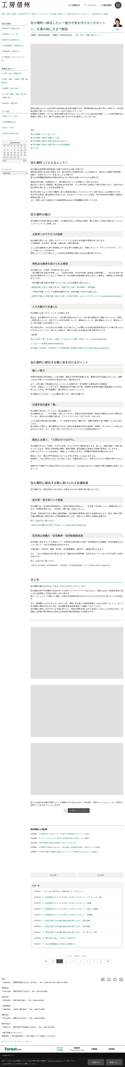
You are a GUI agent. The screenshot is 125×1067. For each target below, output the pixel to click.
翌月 (25, 161)
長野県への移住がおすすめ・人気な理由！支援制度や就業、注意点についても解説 (70, 847)
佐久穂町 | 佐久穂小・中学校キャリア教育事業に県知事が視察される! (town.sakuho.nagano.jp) (70, 348)
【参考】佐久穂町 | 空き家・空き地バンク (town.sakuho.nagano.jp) (58, 525)
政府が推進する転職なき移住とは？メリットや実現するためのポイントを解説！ (69, 852)
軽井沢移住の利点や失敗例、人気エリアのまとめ (58, 843)
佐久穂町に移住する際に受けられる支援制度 (51, 145)
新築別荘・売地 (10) (11, 51)
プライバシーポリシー (24, 1041)
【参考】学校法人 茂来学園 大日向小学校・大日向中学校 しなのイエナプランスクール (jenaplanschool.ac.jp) (76, 296)
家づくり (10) (8, 128)
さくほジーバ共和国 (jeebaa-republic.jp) (47, 344)
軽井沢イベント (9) (10, 34)
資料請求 (107, 5)
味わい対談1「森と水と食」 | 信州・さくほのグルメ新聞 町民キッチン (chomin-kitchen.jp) (68, 339)
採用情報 (112, 1049)
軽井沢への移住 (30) (11, 28)
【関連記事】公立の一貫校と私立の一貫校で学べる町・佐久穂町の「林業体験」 (64, 287)
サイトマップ (8, 1041)
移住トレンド (96, 35)
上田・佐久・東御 (82, 35)
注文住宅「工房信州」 (59, 1049)
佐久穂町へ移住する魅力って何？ (47, 138)
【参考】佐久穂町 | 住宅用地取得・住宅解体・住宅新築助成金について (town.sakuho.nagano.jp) (70, 565)
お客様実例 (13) (9, 122)
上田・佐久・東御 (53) (12, 73)
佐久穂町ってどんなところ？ (45, 134)
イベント (91, 5)
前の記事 (53, 875)
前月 (4, 161)
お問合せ (75, 5)
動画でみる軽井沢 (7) (11, 40)
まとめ (35, 148)
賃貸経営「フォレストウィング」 (77, 1049)
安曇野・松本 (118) (10, 88)
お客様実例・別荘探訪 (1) (13, 46)
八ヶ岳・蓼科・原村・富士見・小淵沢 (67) (15, 95)
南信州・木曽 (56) (10, 103)
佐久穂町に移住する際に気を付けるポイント (51, 141)
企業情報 (94, 1049)
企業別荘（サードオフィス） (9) (14, 58)
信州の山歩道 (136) (10, 133)
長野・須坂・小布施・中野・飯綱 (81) (15, 81)
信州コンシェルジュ (79, 810)
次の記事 (100, 875)
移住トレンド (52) (10, 116)
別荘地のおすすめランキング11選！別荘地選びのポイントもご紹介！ (65, 834)
